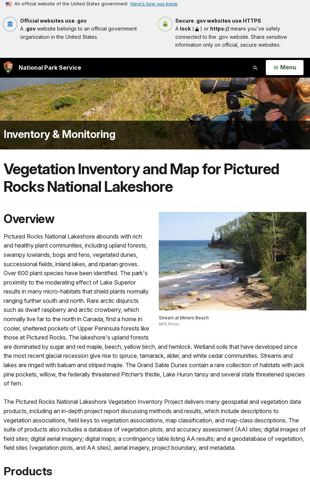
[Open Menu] (285, 67)
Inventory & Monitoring (59, 134)
